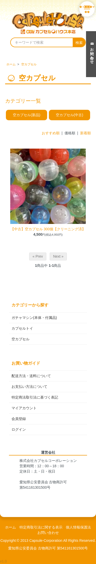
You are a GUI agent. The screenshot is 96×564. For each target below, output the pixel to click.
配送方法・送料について (31, 376)
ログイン (19, 429)
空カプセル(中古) (69, 115)
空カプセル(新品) (26, 115)
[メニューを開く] (87, 9)
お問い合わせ (48, 533)
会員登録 (19, 419)
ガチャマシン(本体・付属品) (34, 318)
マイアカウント (24, 408)
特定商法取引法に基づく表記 (35, 397)
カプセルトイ (22, 328)
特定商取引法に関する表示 (40, 527)
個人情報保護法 (78, 527)
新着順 (85, 133)
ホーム (11, 64)
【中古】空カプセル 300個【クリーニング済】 (48, 229)
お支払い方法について (29, 387)
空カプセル (29, 64)
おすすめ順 (51, 133)
